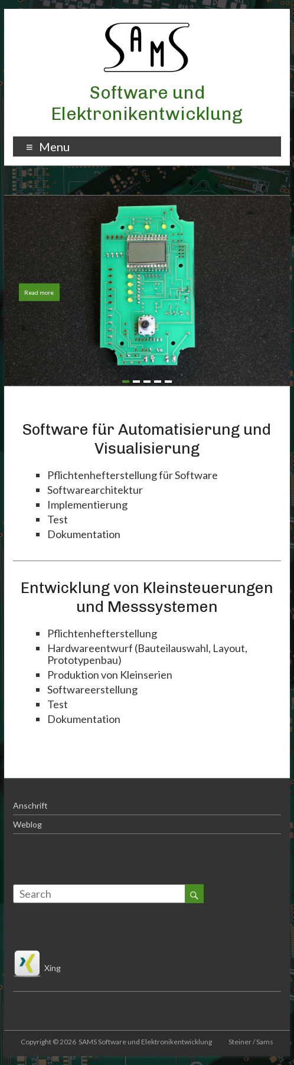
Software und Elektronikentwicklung (147, 103)
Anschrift (30, 805)
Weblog (27, 824)
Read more (39, 292)
